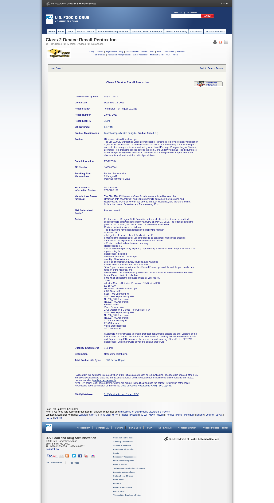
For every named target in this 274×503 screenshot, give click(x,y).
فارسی (49, 418)
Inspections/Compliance (124, 472)
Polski (179, 414)
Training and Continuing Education (129, 468)
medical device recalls (104, 380)
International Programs (123, 461)
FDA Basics (135, 428)
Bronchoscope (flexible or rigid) (119, 133)
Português (189, 414)
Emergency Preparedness (124, 457)
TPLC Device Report (114, 360)
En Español (192, 13)
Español (82, 414)
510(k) (91, 51)
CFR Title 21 (100, 55)
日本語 (219, 414)
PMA (152, 51)
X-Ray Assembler (140, 55)
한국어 (115, 414)
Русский (134, 414)
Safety (116, 453)
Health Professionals (122, 487)
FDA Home (55, 43)
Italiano (200, 414)
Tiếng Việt (105, 414)
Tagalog (124, 414)
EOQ (155, 133)
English (58, 418)
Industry (117, 483)
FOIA (149, 428)
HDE (159, 51)
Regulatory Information (123, 449)
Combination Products (123, 438)
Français (170, 414)
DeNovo (99, 51)
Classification (168, 51)
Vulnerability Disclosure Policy (127, 495)
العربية (144, 414)
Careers (119, 428)
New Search (57, 68)
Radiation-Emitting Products (119, 55)
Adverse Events (132, 51)
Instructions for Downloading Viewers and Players (144, 411)
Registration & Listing (114, 51)
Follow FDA (177, 13)
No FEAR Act (165, 428)
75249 (107, 121)
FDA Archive (118, 491)
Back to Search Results (211, 68)
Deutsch (210, 414)
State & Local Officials (123, 476)
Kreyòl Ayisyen (156, 414)
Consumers (118, 480)
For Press (74, 463)
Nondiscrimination (187, 428)
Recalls (144, 51)
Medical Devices (76, 43)
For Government (54, 462)
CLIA (168, 55)
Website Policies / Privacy (215, 428)
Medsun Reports (156, 55)
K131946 (108, 127)
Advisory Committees (123, 442)
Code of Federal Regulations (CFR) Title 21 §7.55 (146, 385)
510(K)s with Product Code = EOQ (121, 394)
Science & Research (122, 445)
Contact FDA (102, 428)
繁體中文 (93, 414)
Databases (97, 43)
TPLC (175, 55)
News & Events (120, 464)
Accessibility (83, 428)
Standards (181, 51)
